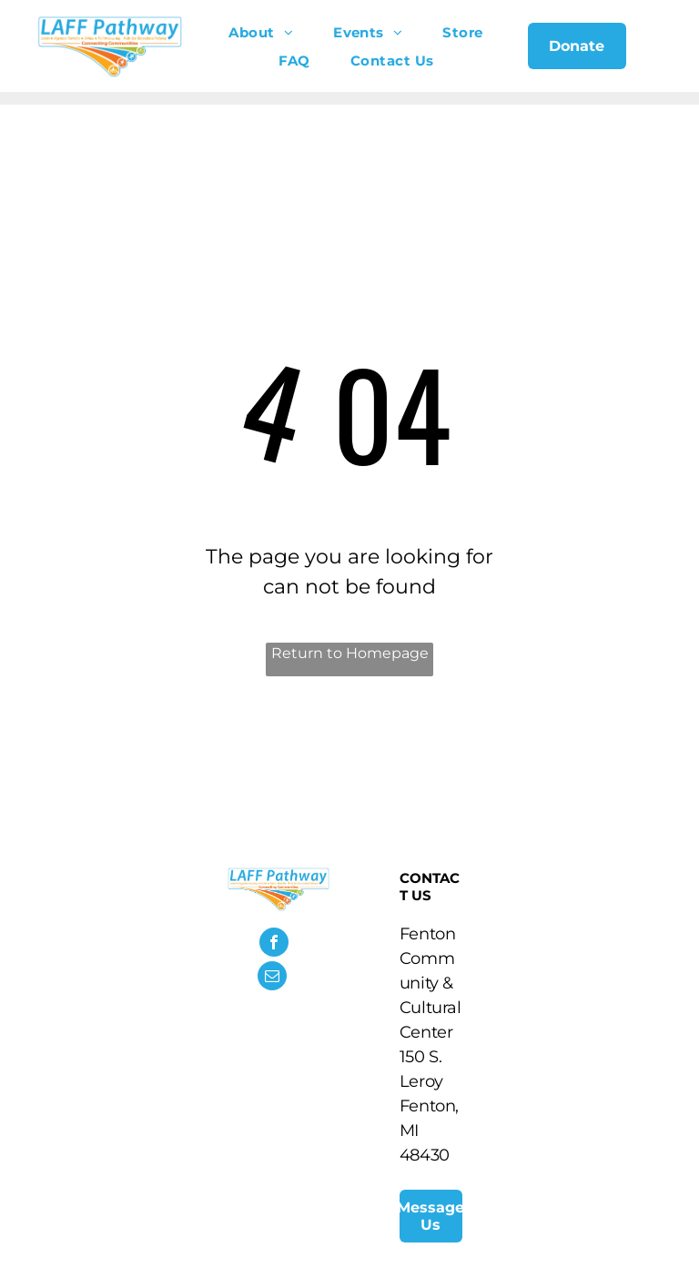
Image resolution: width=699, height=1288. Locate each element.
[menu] (659, 52)
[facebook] (274, 944)
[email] (272, 978)
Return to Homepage (350, 653)
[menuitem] (260, 32)
